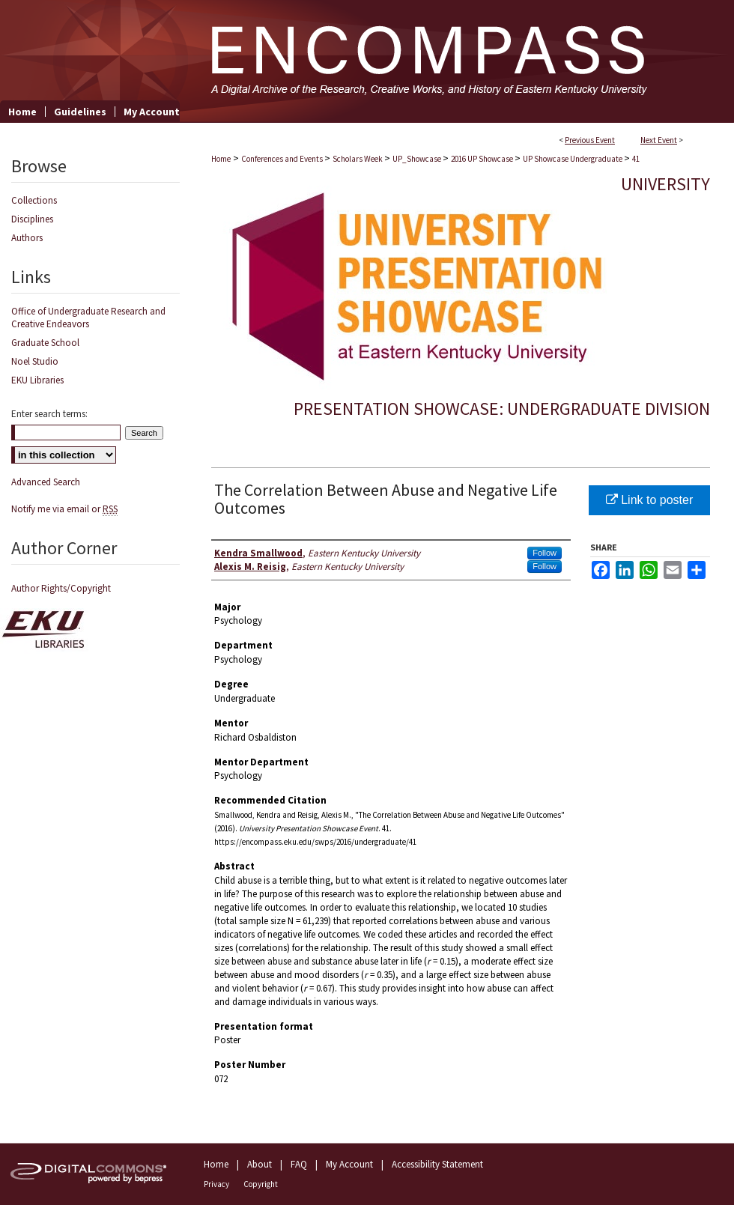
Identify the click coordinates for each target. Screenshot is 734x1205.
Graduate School (45, 342)
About (259, 1164)
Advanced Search (45, 482)
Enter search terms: (49, 413)
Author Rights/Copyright (61, 588)
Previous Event (590, 140)
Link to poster (650, 500)
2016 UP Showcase (483, 159)
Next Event (658, 140)
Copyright (260, 1184)
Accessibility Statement (437, 1164)
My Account (349, 1164)
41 (636, 159)
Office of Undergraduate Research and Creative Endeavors (88, 317)
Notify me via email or (64, 509)
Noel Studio (34, 361)
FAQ (299, 1164)
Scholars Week (358, 159)
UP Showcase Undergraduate (573, 159)
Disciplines (32, 219)
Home (221, 159)
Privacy (216, 1184)
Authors (27, 237)
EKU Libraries (37, 380)
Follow (544, 552)
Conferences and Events (282, 159)
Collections (34, 200)
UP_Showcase (417, 159)
